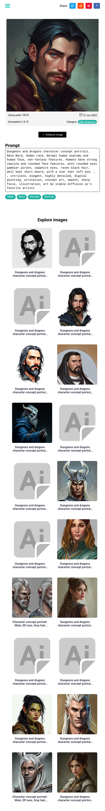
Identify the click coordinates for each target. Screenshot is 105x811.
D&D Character (87, 121)
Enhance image (52, 134)
